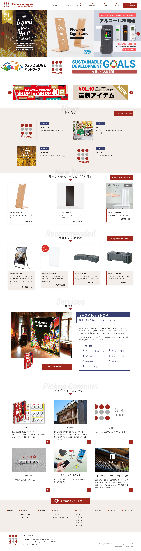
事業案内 (56, 5)
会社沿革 (79, 522)
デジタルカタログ (58, 514)
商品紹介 (68, 5)
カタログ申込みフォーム (61, 517)
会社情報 (92, 5)
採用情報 (104, 5)
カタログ (80, 5)
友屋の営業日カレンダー (72, 501)
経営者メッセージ (82, 514)
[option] (23, 33)
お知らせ (116, 5)
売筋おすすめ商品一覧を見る (121, 239)
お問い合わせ (130, 5)
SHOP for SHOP (26, 514)
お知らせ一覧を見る (124, 113)
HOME (10, 510)
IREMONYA (24, 517)
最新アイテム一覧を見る (123, 177)
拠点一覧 (79, 525)
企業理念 (79, 517)
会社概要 (79, 510)
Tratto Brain (129, 547)
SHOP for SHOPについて (58, 366)
